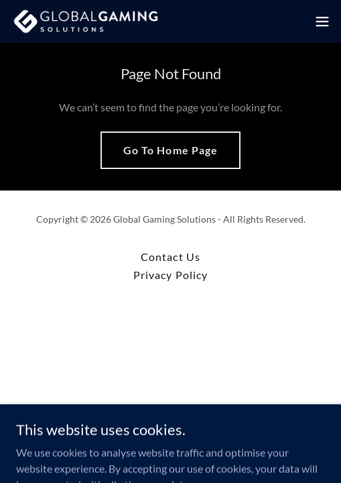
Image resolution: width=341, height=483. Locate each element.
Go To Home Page (170, 150)
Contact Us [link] (170, 256)
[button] (322, 21)
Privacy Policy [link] (170, 274)
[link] (86, 21)
